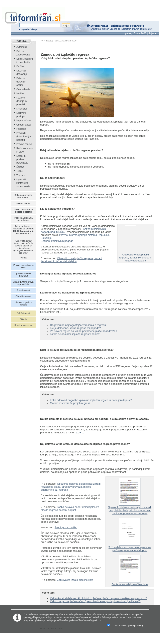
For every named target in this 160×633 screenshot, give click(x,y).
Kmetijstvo (21, 108)
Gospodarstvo (23, 89)
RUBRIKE (21, 40)
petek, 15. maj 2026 (135, 33)
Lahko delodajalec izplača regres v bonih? (74, 334)
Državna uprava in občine (21, 81)
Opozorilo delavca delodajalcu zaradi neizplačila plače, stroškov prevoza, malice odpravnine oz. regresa (70, 486)
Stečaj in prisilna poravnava (22, 159)
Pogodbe (21, 129)
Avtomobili (21, 47)
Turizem (20, 175)
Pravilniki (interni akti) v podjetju (23, 136)
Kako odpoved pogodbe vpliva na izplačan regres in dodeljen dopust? (91, 400)
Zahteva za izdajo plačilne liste (75, 579)
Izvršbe (20, 93)
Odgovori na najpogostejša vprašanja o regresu (78, 325)
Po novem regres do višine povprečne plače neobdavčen (83, 331)
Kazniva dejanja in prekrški (21, 101)
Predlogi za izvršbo (66, 527)
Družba (20, 66)
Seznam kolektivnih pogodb (57, 240)
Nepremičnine (23, 120)
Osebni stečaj (23, 124)
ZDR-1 (80, 432)
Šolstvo (20, 167)
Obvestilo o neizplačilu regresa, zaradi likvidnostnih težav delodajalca (71, 260)
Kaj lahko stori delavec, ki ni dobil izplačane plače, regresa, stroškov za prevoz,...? (98, 598)
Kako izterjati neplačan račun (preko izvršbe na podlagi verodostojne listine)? (95, 601)
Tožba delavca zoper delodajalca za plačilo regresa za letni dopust (70, 508)
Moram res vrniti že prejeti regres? (70, 403)
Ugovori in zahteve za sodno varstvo (23, 183)
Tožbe (19, 171)
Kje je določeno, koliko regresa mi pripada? (75, 328)
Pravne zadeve (24, 144)
